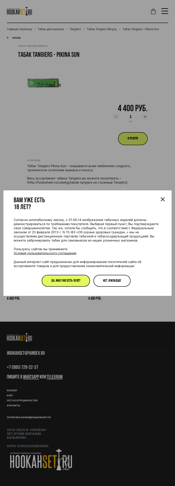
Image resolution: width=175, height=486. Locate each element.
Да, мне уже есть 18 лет (65, 281)
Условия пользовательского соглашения (45, 253)
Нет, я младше (112, 281)
